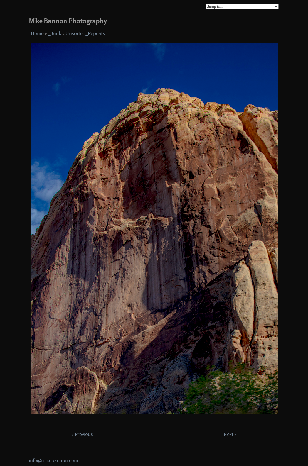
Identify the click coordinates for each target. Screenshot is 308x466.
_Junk (54, 33)
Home (37, 33)
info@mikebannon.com (53, 460)
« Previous (82, 434)
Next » (230, 434)
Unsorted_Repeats (85, 33)
